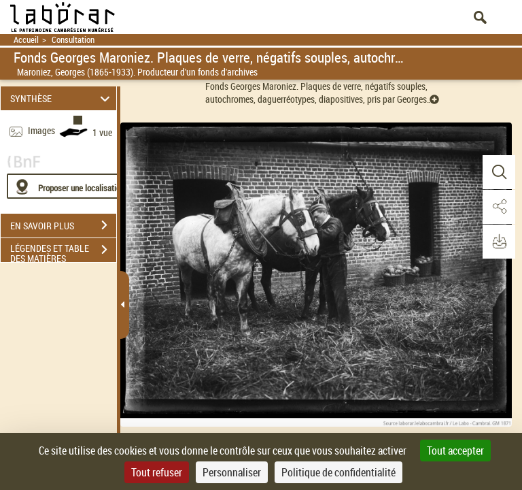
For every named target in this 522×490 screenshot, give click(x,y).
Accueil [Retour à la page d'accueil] (26, 40)
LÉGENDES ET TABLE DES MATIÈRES (63, 251)
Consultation (73, 40)
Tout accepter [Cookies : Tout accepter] (455, 450)
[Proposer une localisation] (71, 186)
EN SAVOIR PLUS (63, 225)
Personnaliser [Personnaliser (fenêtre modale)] (232, 472)
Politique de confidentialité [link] (338, 472)
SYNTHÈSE (62, 98)
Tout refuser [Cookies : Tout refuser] (156, 472)
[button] (498, 172)
